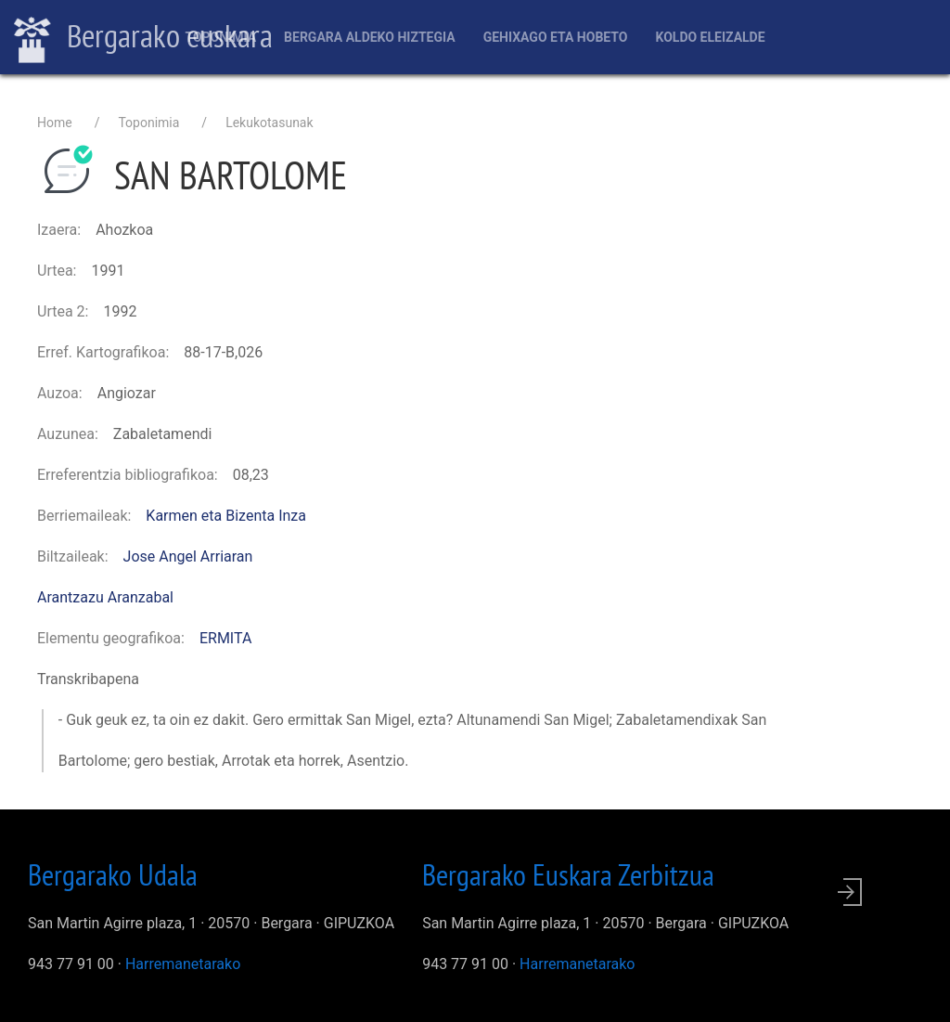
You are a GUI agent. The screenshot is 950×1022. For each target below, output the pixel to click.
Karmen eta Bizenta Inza (226, 515)
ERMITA (225, 638)
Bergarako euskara (143, 38)
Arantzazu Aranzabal (105, 597)
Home (54, 122)
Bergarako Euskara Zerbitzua (568, 874)
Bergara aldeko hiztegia (370, 37)
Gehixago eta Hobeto (555, 37)
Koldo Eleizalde (709, 37)
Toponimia (220, 37)
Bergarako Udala (113, 874)
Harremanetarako (182, 964)
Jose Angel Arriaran (188, 556)
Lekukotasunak (269, 122)
